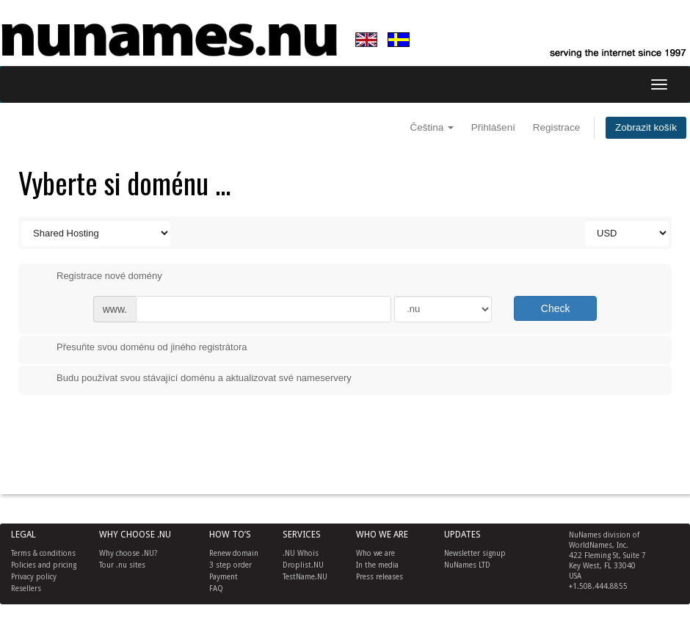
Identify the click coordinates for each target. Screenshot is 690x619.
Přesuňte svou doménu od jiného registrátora (140, 348)
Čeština (432, 127)
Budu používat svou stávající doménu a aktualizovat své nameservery (192, 379)
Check (555, 308)
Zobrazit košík (646, 127)
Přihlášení (493, 127)
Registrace (557, 127)
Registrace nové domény (97, 277)
